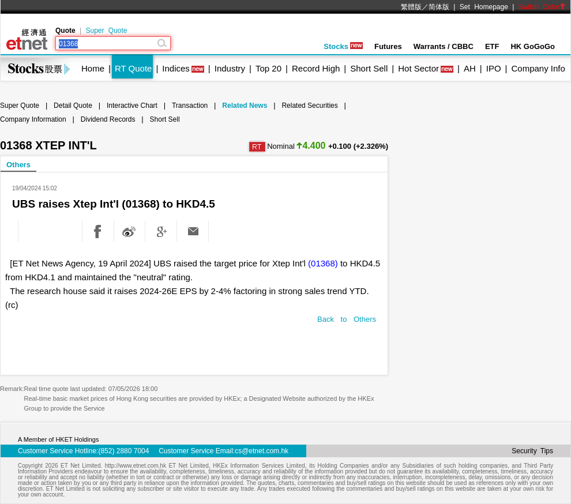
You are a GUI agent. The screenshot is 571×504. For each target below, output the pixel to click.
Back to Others (346, 319)
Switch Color (542, 7)
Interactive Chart (132, 105)
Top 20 (268, 68)
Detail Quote (73, 105)
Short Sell (369, 68)
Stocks (343, 46)
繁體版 (411, 7)
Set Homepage (484, 7)
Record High (316, 68)
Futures (388, 46)
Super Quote (106, 31)
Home (92, 68)
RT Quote (133, 68)
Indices (176, 68)
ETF (492, 46)
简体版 (439, 7)
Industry (230, 68)
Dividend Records (108, 119)
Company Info (538, 68)
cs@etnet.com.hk (261, 451)
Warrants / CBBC (444, 46)
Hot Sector (418, 68)
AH (470, 68)
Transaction (190, 105)
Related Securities (309, 105)
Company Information (33, 119)
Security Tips (532, 451)
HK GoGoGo (532, 46)
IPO (493, 68)
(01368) (323, 263)
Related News (244, 105)
